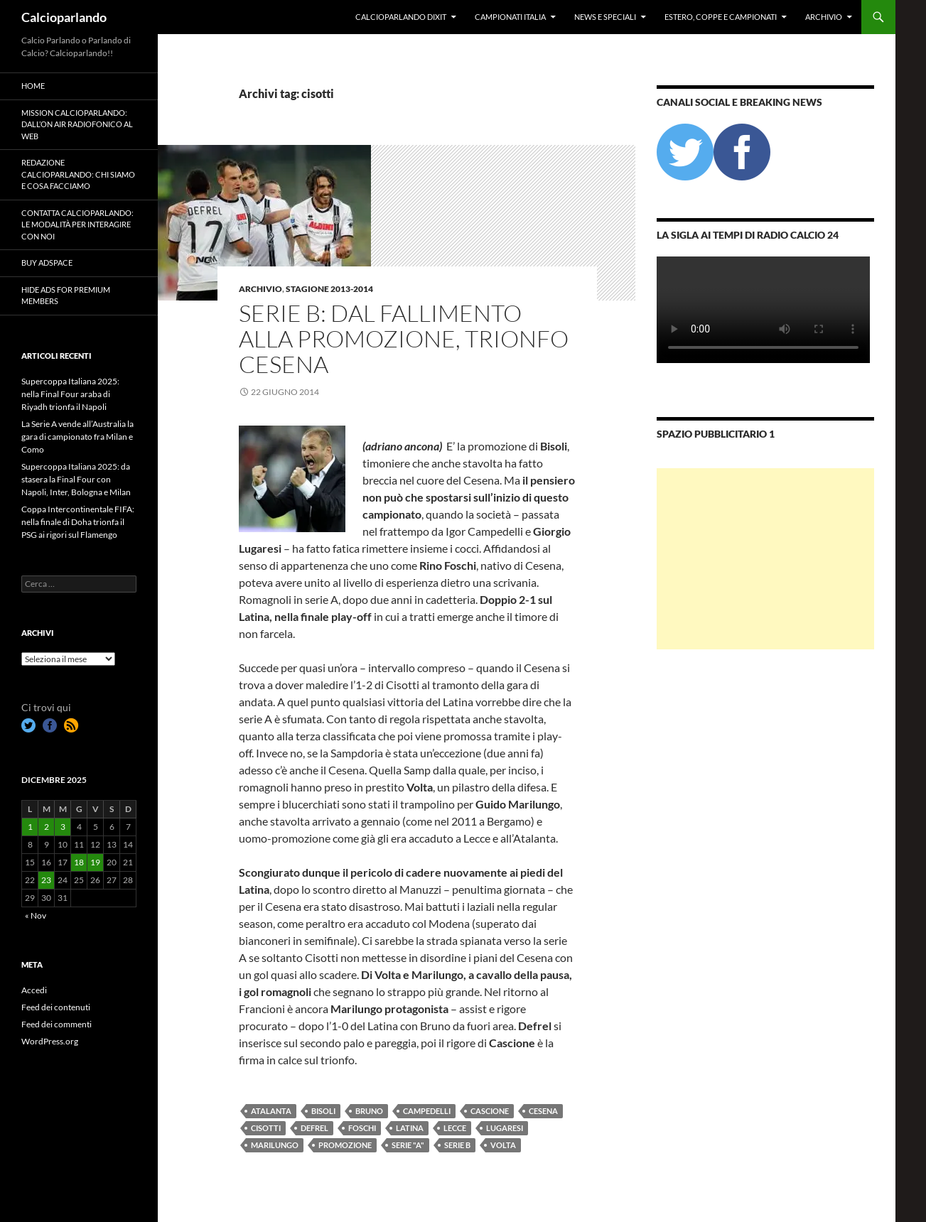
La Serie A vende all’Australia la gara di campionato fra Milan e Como (77, 436)
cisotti (266, 1127)
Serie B (457, 1145)
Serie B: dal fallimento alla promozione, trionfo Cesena (404, 338)
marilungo (274, 1145)
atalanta (271, 1110)
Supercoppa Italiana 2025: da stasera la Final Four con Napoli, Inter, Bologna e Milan (76, 479)
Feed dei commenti (56, 1024)
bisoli (323, 1110)
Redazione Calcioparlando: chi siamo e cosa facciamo (78, 174)
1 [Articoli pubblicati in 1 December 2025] (30, 826)
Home (33, 85)
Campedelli (427, 1110)
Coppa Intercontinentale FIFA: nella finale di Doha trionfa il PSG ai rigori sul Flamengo (77, 522)
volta (503, 1145)
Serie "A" (408, 1145)
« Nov (35, 915)
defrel (314, 1127)
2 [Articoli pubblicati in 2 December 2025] (46, 826)
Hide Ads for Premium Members (65, 295)
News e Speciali (605, 16)
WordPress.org (49, 1041)
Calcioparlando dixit (400, 16)
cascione (489, 1110)
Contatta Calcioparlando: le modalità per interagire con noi (77, 224)
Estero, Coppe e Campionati (720, 16)
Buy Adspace (46, 262)
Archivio (823, 16)
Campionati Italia (510, 16)
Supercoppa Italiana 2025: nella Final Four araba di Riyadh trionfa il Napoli (70, 394)
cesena (543, 1110)
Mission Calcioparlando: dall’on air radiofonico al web (77, 124)
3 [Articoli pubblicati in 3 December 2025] (62, 826)
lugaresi (504, 1127)
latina (410, 1127)
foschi (362, 1127)
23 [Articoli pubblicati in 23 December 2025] (46, 880)
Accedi (34, 990)
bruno (369, 1110)
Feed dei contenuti (55, 1007)
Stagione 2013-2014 (329, 288)
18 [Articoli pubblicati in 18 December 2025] (79, 862)
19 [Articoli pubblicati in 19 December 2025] (95, 862)
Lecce (454, 1127)
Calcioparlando (64, 17)
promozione (345, 1145)
